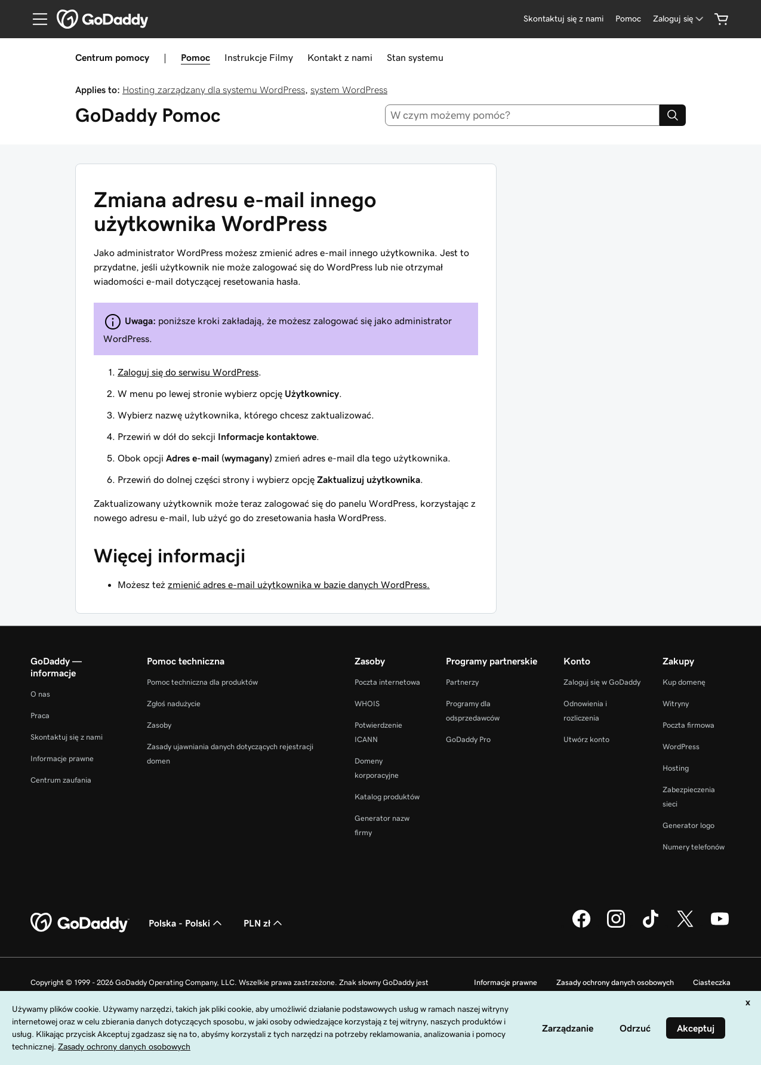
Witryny (676, 703)
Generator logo (688, 825)
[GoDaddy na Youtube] (720, 926)
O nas (40, 694)
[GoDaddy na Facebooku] (581, 926)
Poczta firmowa (688, 725)
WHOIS (367, 703)
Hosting (676, 768)
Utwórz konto (586, 739)
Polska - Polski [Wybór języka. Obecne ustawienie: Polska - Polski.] (186, 923)
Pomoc (195, 57)
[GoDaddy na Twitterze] (685, 926)
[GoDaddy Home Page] (80, 923)
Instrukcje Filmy (258, 57)
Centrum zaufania (60, 780)
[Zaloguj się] (679, 19)
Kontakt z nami (339, 57)
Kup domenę (684, 682)
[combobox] (522, 115)
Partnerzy (462, 682)
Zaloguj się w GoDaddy (601, 682)
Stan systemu (415, 57)
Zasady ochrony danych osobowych (615, 982)
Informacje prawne (62, 758)
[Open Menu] (35, 19)
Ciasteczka (712, 982)
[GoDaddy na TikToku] (650, 926)
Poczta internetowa (387, 682)
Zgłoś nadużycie (174, 703)
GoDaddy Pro (468, 739)
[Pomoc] (628, 19)
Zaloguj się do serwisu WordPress (188, 372)
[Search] (673, 115)
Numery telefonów (694, 847)
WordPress (681, 746)
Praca (40, 715)
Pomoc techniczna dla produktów (202, 682)
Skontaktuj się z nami (66, 737)
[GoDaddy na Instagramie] (616, 926)
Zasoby (159, 725)
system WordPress (348, 89)
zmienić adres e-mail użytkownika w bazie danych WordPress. (299, 584)
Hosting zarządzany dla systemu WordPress (213, 89)
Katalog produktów (387, 797)
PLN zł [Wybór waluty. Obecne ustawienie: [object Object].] (264, 923)
